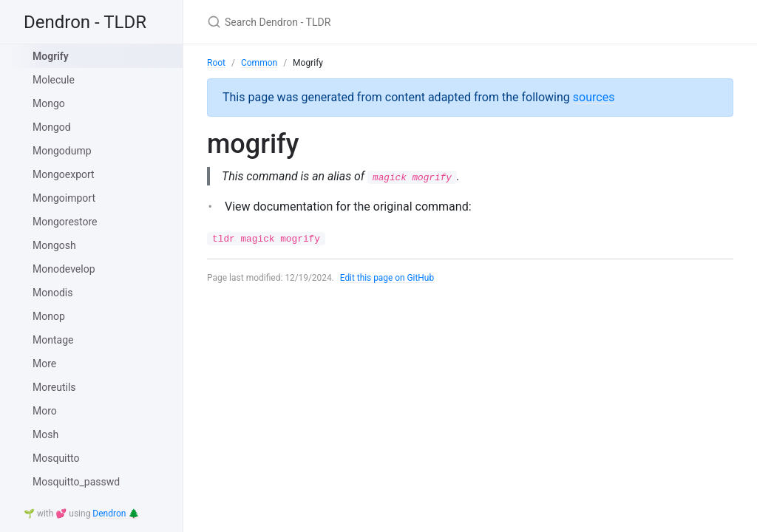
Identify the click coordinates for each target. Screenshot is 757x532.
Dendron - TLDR (85, 22)
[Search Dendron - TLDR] (381, 22)
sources (594, 97)
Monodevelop (64, 269)
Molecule (54, 80)
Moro (45, 411)
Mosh (45, 434)
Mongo (49, 103)
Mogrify (51, 56)
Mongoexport (64, 174)
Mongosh (54, 245)
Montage (53, 340)
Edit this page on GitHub (387, 278)
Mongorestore (65, 222)
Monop (49, 316)
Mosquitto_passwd (76, 482)
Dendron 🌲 (115, 513)
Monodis (52, 293)
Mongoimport (64, 198)
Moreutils (54, 387)
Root (216, 63)
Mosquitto (56, 458)
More (44, 363)
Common (259, 63)
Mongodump (62, 151)
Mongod (52, 127)
